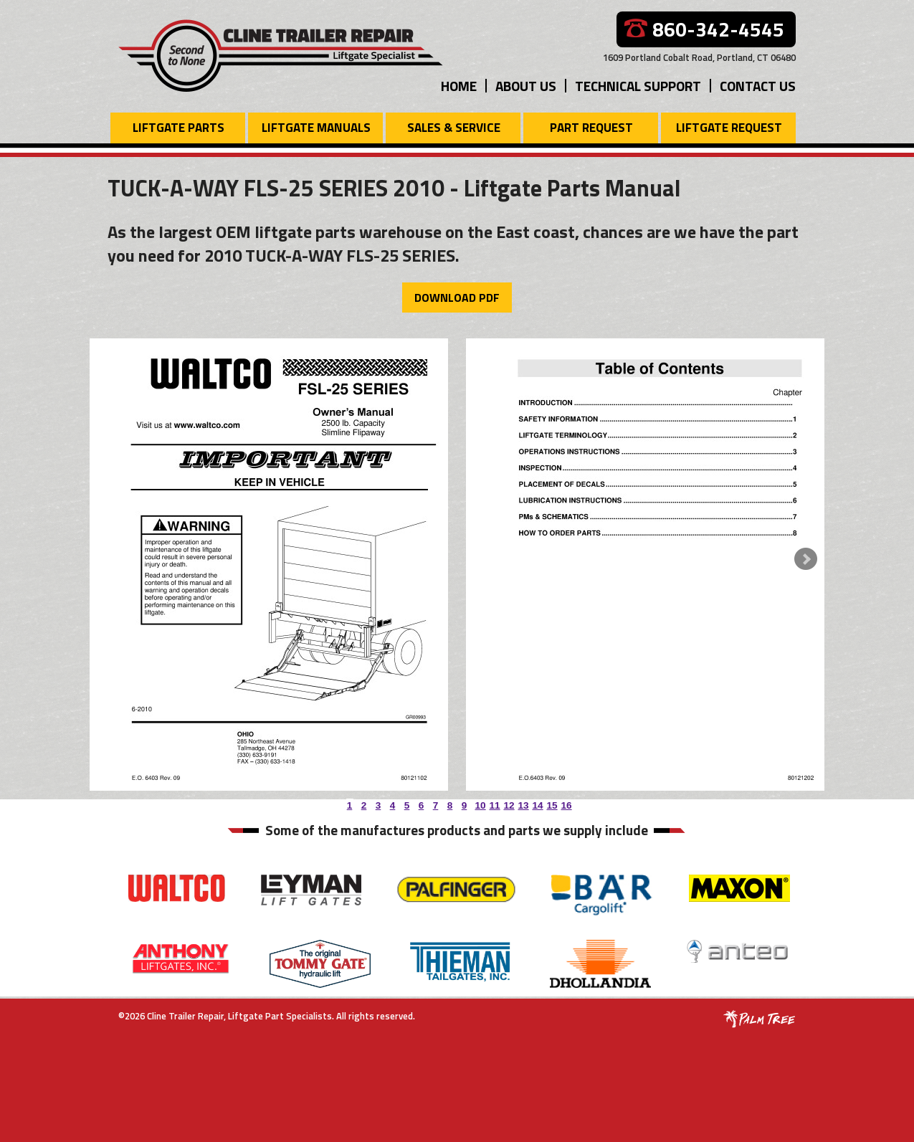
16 (564, 803)
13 (521, 803)
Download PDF (457, 297)
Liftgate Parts (178, 127)
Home (459, 85)
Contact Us (758, 85)
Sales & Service (453, 127)
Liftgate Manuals (316, 127)
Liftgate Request (729, 127)
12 (507, 803)
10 (478, 803)
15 (550, 803)
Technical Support (638, 85)
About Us (525, 85)
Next (805, 559)
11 (493, 803)
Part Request (591, 127)
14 (536, 803)
